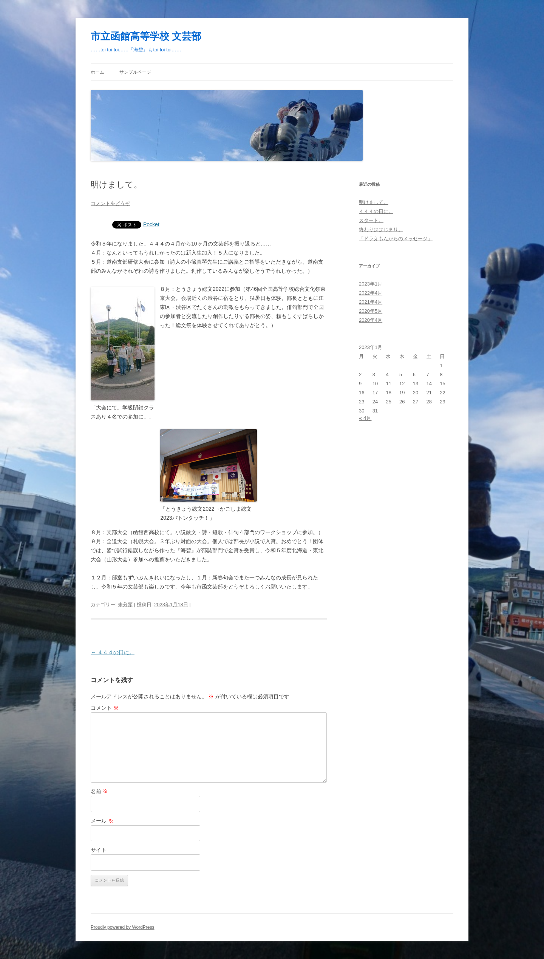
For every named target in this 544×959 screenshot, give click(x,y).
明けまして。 (373, 202)
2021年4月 (370, 302)
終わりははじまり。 (381, 229)
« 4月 (365, 418)
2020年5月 (370, 311)
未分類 (125, 604)
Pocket (151, 224)
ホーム (97, 72)
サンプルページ (135, 72)
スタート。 (371, 220)
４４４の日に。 (112, 652)
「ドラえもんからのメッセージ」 (396, 238)
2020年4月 (370, 320)
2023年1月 (370, 284)
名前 (99, 791)
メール (102, 821)
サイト (99, 850)
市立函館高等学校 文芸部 (146, 36)
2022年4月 (370, 293)
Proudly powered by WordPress (123, 927)
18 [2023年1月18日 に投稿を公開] (388, 392)
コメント (105, 708)
